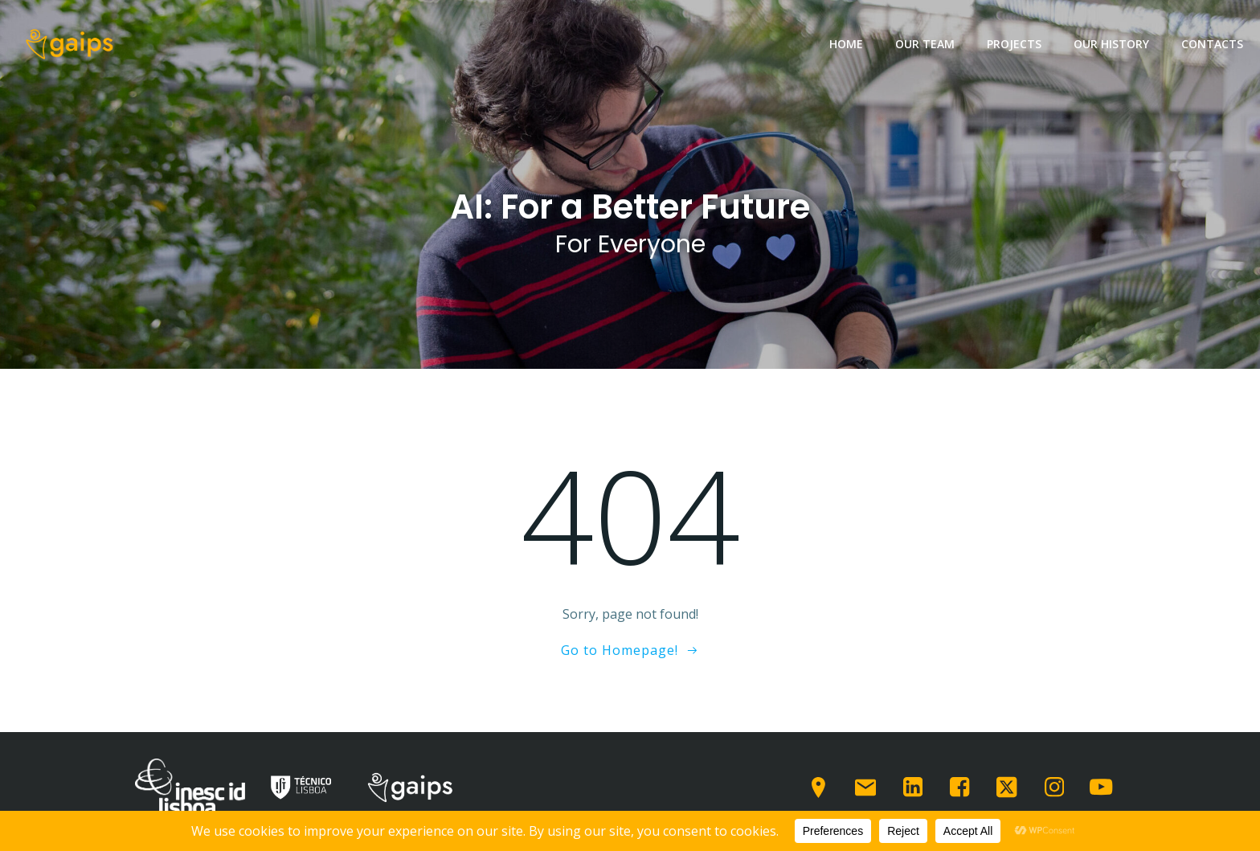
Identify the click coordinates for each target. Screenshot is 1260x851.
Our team (925, 43)
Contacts (1212, 43)
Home (846, 43)
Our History (1111, 43)
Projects (1014, 43)
